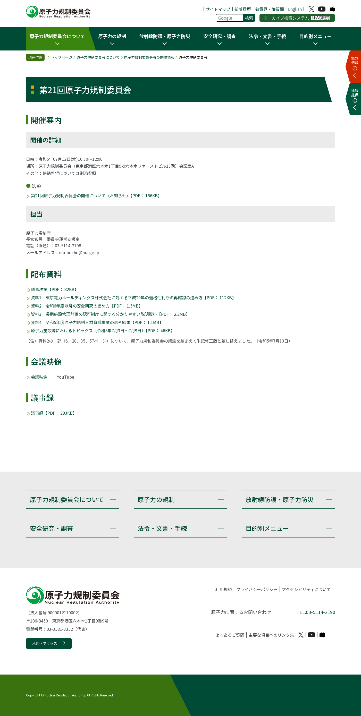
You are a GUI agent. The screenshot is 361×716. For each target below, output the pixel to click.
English (295, 9)
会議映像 (39, 377)
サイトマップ (218, 9)
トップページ (61, 57)
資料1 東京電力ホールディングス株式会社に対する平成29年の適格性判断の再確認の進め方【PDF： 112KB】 (133, 297)
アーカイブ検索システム (297, 18)
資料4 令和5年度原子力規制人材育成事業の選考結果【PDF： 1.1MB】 (97, 322)
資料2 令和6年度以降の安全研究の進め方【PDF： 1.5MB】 (87, 306)
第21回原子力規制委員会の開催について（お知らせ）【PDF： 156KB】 (96, 195)
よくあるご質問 (229, 635)
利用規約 (223, 589)
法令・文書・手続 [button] (267, 36)
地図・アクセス (44, 643)
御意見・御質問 (269, 9)
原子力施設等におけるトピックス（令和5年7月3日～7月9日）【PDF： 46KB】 (103, 330)
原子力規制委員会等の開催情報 (149, 57)
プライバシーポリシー (257, 589)
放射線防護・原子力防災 (280, 499)
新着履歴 (242, 9)
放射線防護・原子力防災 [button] (164, 36)
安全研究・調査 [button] (219, 36)
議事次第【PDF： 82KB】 (55, 289)
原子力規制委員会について (98, 57)
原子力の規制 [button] (112, 36)
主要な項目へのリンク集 (271, 635)
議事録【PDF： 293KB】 (54, 413)
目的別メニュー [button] (315, 36)
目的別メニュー (267, 528)
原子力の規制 (156, 499)
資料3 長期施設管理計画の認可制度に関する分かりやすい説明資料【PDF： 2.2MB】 (110, 314)
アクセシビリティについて (306, 589)
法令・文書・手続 (162, 528)
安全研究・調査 (51, 528)
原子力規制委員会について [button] (57, 36)
